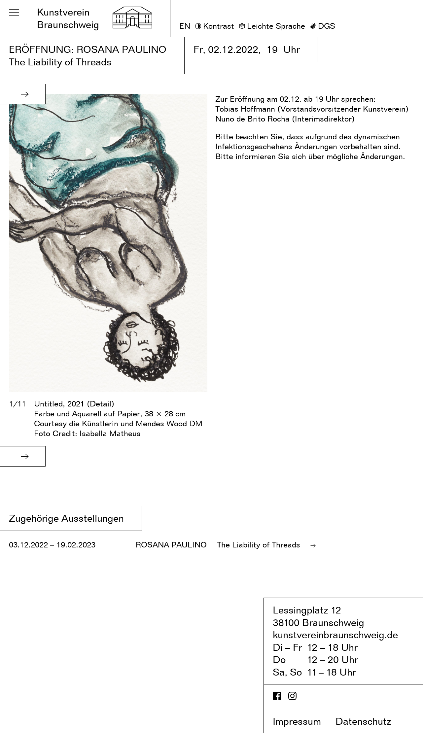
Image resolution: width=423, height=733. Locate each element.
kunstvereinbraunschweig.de (335, 635)
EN (184, 26)
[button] (24, 94)
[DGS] (322, 26)
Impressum (303, 721)
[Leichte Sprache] (272, 26)
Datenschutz (370, 721)
